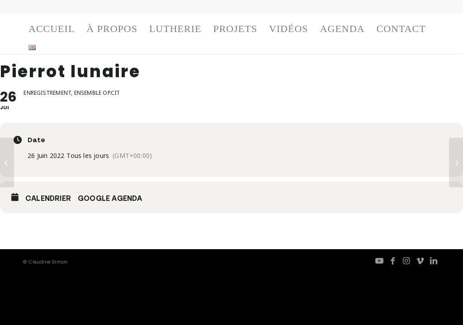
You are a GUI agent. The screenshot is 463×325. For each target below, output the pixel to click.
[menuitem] (51, 31)
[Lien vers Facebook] (393, 260)
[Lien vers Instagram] (406, 260)
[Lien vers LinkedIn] (433, 260)
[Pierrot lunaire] (7, 162)
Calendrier (48, 198)
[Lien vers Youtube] (379, 260)
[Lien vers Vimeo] (420, 260)
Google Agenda (110, 198)
